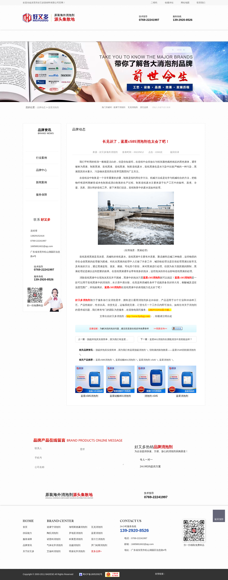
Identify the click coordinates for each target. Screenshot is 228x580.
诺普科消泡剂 (53, 539)
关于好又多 (28, 551)
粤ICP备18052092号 (92, 574)
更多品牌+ (96, 551)
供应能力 (27, 533)
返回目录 (174, 152)
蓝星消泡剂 (53, 107)
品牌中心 (41, 170)
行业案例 (41, 157)
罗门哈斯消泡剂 (99, 545)
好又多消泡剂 (82, 300)
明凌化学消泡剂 (77, 551)
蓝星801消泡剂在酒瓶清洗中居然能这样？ (171, 339)
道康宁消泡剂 (119, 107)
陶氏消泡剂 (52, 533)
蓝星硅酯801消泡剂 (125, 359)
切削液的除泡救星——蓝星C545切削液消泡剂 (172, 350)
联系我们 (201, 2)
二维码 (154, 2)
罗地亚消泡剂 (76, 533)
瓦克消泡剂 (133, 107)
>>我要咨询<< (160, 328)
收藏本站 (169, 2)
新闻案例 (41, 182)
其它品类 (144, 107)
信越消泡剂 (74, 545)
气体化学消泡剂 (55, 545)
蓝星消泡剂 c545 (147, 359)
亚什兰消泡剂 (98, 539)
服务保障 (41, 194)
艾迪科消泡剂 (53, 551)
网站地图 (185, 2)
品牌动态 (41, 107)
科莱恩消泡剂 (76, 539)
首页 (25, 527)
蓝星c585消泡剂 (151, 277)
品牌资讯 (27, 545)
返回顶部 (218, 519)
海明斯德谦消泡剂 (78, 527)
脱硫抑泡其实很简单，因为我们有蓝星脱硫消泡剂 (108, 339)
